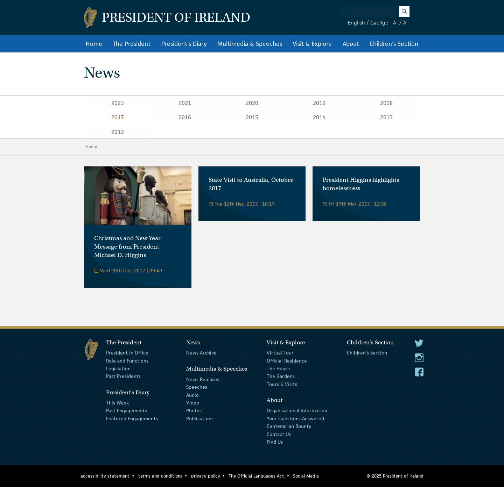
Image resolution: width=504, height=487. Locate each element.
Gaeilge (379, 22)
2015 (252, 117)
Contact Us (279, 434)
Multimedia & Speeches (249, 44)
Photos (194, 410)
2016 (184, 117)
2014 (319, 117)
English (356, 22)
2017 (117, 117)
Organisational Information (297, 410)
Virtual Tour (280, 353)
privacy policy (205, 476)
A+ (406, 22)
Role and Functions (127, 360)
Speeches (196, 387)
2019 (319, 103)
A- (395, 22)
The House (278, 368)
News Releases (202, 379)
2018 (386, 103)
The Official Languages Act (256, 476)
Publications (200, 418)
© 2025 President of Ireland (395, 476)
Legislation (118, 368)
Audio (192, 395)
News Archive (201, 353)
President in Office (127, 353)
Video (192, 403)
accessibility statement (105, 476)
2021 (184, 103)
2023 (117, 103)
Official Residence (287, 360)
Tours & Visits (282, 384)
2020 (252, 103)
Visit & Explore (312, 44)
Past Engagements (126, 410)
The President (131, 44)
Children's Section (394, 44)
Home (94, 44)
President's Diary (184, 44)
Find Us (275, 442)
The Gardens (281, 376)
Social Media (306, 476)
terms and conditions (160, 476)
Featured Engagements (132, 418)
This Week (117, 403)
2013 (386, 117)
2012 (117, 132)
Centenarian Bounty (289, 426)
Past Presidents (123, 376)
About (351, 44)
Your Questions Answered (295, 418)
